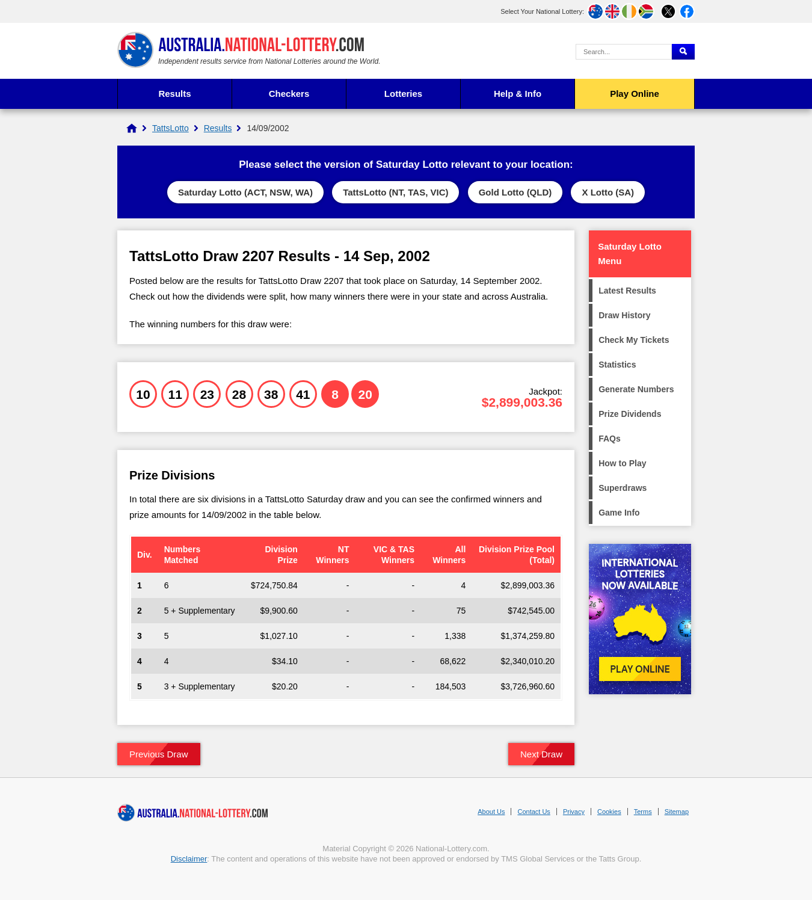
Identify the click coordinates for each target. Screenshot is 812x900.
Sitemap (677, 811)
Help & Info (517, 93)
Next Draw (541, 754)
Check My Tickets (633, 340)
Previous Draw (158, 754)
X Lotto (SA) (608, 192)
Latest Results (627, 290)
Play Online (634, 93)
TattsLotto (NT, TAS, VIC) (395, 192)
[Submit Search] (683, 52)
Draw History (624, 315)
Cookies (609, 811)
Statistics (617, 364)
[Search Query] (624, 52)
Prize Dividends (629, 414)
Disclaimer (189, 858)
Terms (643, 811)
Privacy (574, 811)
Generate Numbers (636, 389)
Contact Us (533, 811)
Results (174, 93)
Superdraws (622, 488)
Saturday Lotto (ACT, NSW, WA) (245, 192)
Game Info (618, 512)
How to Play (622, 463)
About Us (491, 811)
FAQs (609, 438)
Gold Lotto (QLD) (515, 192)
